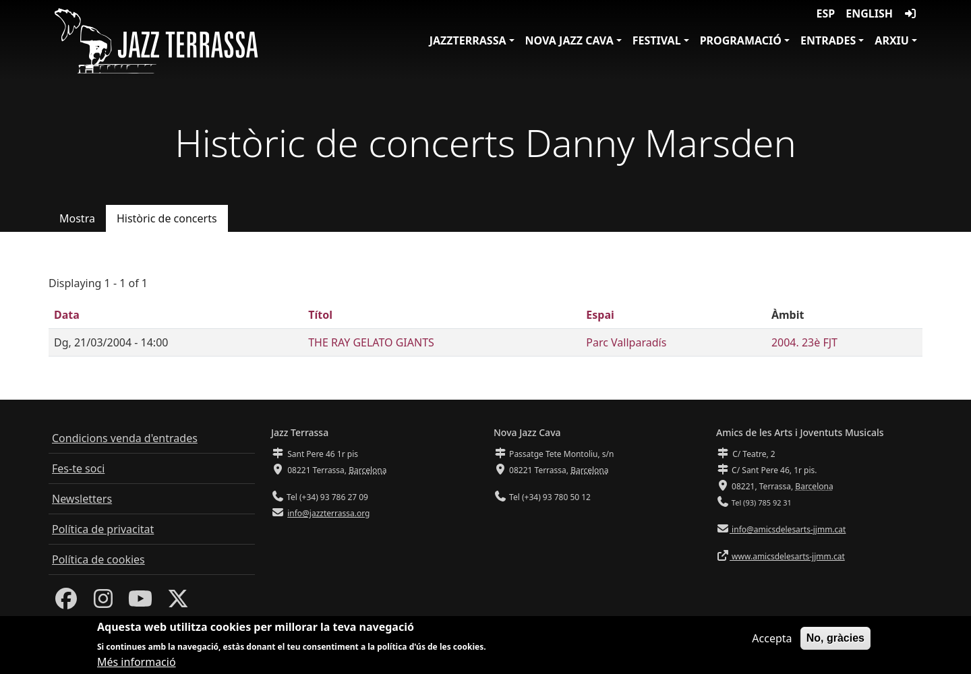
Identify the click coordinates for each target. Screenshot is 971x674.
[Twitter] (178, 602)
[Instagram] (103, 602)
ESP (826, 13)
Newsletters (82, 498)
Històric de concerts (167, 218)
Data (67, 314)
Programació (741, 40)
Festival (656, 40)
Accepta (772, 641)
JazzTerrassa (468, 40)
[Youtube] (140, 602)
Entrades (828, 40)
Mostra (77, 218)
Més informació (136, 665)
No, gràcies (835, 641)
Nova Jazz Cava (569, 40)
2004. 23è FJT (804, 342)
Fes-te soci (78, 468)
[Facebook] (66, 602)
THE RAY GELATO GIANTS (371, 342)
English (869, 13)
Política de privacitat (103, 529)
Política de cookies (98, 559)
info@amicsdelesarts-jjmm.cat (788, 529)
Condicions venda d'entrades (125, 438)
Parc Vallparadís (626, 342)
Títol (320, 314)
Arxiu (892, 40)
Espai (600, 314)
